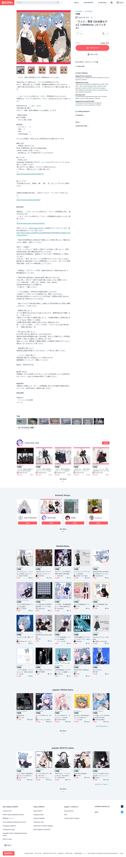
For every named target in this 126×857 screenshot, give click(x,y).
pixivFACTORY (79, 105)
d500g (73, 518)
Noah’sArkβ (51, 518)
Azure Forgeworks (30, 518)
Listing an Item (7, 811)
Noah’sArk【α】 (32, 443)
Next (69, 37)
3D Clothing (88, 11)
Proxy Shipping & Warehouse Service (14, 822)
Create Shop (102, 2)
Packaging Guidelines (9, 826)
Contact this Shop (81, 126)
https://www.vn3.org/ (36, 228)
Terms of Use (38, 853)
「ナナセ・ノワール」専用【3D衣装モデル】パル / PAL (100, 470)
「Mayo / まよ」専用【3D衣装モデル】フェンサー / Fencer (82, 470)
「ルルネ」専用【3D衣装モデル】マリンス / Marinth (62, 470)
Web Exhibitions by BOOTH (41, 829)
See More (63, 530)
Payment (80, 115)
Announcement (68, 811)
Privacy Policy (69, 853)
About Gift (80, 66)
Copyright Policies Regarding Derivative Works (15, 834)
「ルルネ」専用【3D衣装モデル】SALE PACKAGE (25, 470)
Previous (18, 37)
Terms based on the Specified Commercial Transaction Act (103, 853)
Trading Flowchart (83, 111)
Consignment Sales (9, 829)
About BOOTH (88, 2)
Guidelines (61, 853)
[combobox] (37, 2)
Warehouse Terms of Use (50, 853)
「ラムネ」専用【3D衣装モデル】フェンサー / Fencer (44, 470)
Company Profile (28, 853)
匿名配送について (8, 818)
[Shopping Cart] (111, 2)
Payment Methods (39, 818)
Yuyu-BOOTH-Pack (103, 90)
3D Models (78, 11)
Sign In (76, 2)
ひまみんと (99, 518)
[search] (58, 2)
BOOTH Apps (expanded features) (13, 814)
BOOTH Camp (7, 839)
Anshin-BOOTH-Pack (90, 90)
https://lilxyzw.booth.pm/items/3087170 (30, 174)
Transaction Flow (38, 822)
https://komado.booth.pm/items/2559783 (31, 223)
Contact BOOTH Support (71, 818)
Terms (77, 122)
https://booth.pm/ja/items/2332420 (28, 200)
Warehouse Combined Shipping (43, 826)
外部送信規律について (80, 853)
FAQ (65, 814)
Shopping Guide (38, 814)
